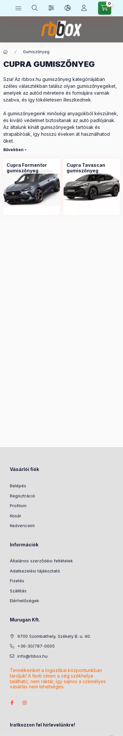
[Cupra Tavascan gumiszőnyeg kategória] (92, 168)
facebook (11, 702)
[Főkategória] (5, 52)
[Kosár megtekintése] (104, 8)
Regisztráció (22, 495)
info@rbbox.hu (32, 656)
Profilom (18, 505)
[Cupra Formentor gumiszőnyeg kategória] (32, 168)
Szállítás (18, 590)
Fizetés (17, 580)
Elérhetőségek (24, 600)
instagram (24, 702)
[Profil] (84, 8)
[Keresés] (34, 8)
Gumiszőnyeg (36, 51)
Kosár (15, 515)
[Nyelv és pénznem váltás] (67, 8)
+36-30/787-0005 (36, 646)
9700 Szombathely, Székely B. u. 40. (54, 636)
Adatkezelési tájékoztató (35, 570)
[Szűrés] (51, 8)
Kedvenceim (22, 525)
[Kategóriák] (18, 8)
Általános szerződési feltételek (41, 560)
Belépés (18, 485)
